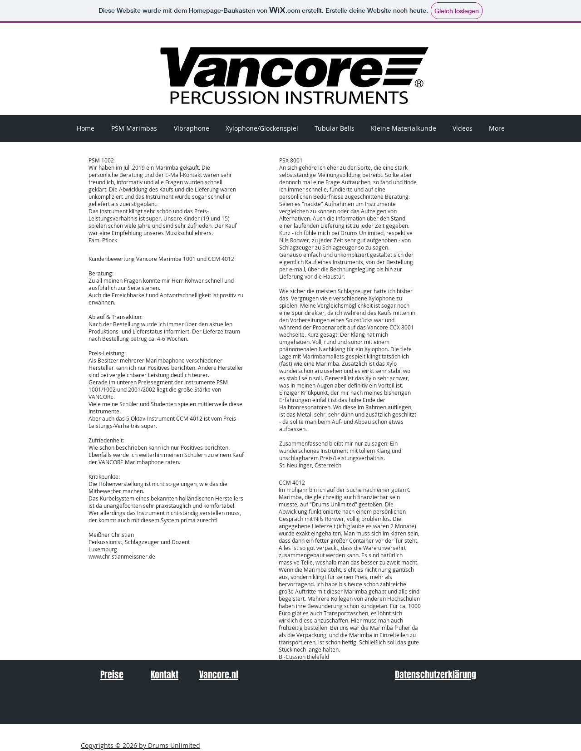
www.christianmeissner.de (122, 556)
